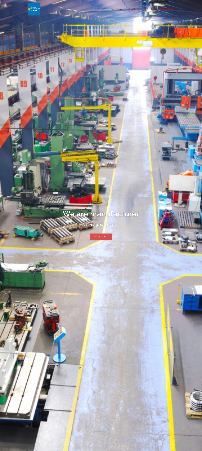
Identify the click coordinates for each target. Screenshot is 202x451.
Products (99, 9)
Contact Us (132, 9)
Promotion (166, 9)
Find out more (101, 237)
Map (154, 9)
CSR (145, 9)
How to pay (115, 9)
